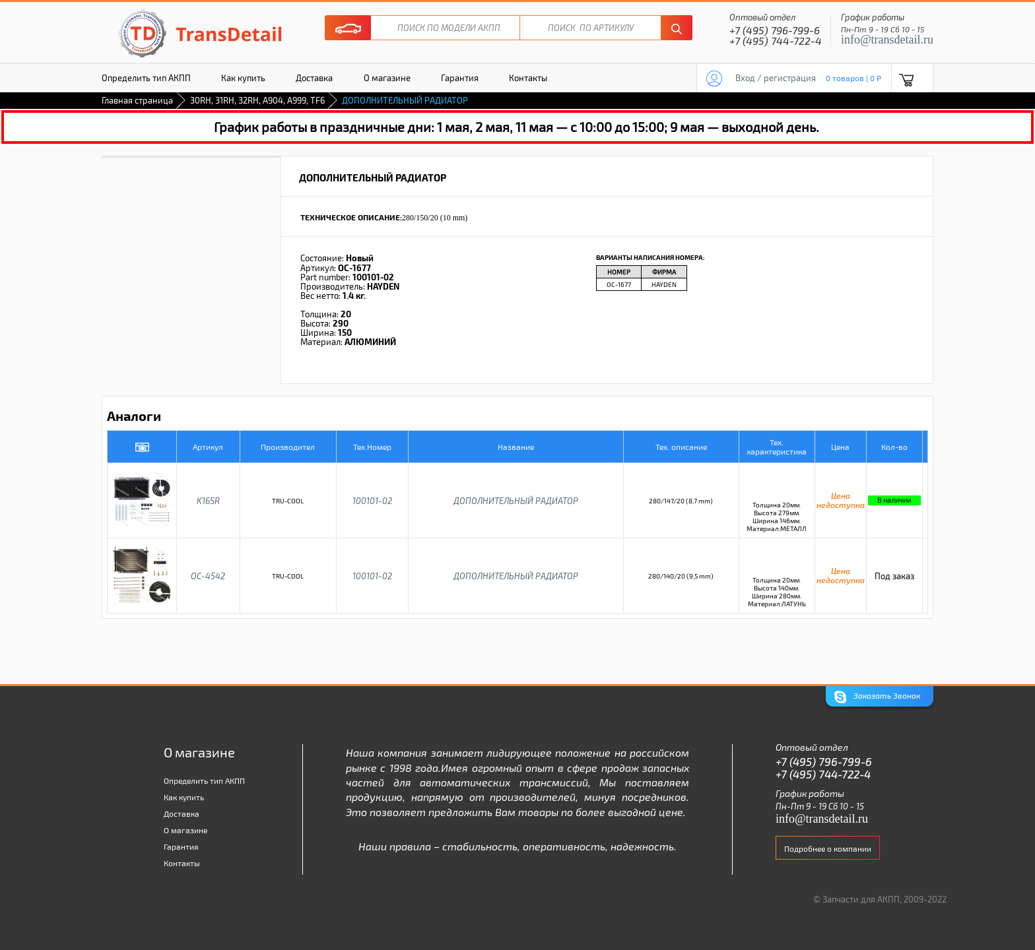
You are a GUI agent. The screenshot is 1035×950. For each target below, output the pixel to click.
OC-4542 (208, 576)
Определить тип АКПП (146, 78)
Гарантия (460, 78)
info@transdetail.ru (887, 39)
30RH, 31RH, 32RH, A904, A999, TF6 (257, 100)
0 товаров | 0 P (853, 77)
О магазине (387, 78)
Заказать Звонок (877, 697)
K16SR (208, 500)
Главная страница (137, 100)
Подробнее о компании (827, 848)
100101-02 (372, 500)
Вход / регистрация (775, 78)
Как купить (243, 78)
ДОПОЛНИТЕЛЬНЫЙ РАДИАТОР (515, 500)
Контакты (528, 78)
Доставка (314, 78)
